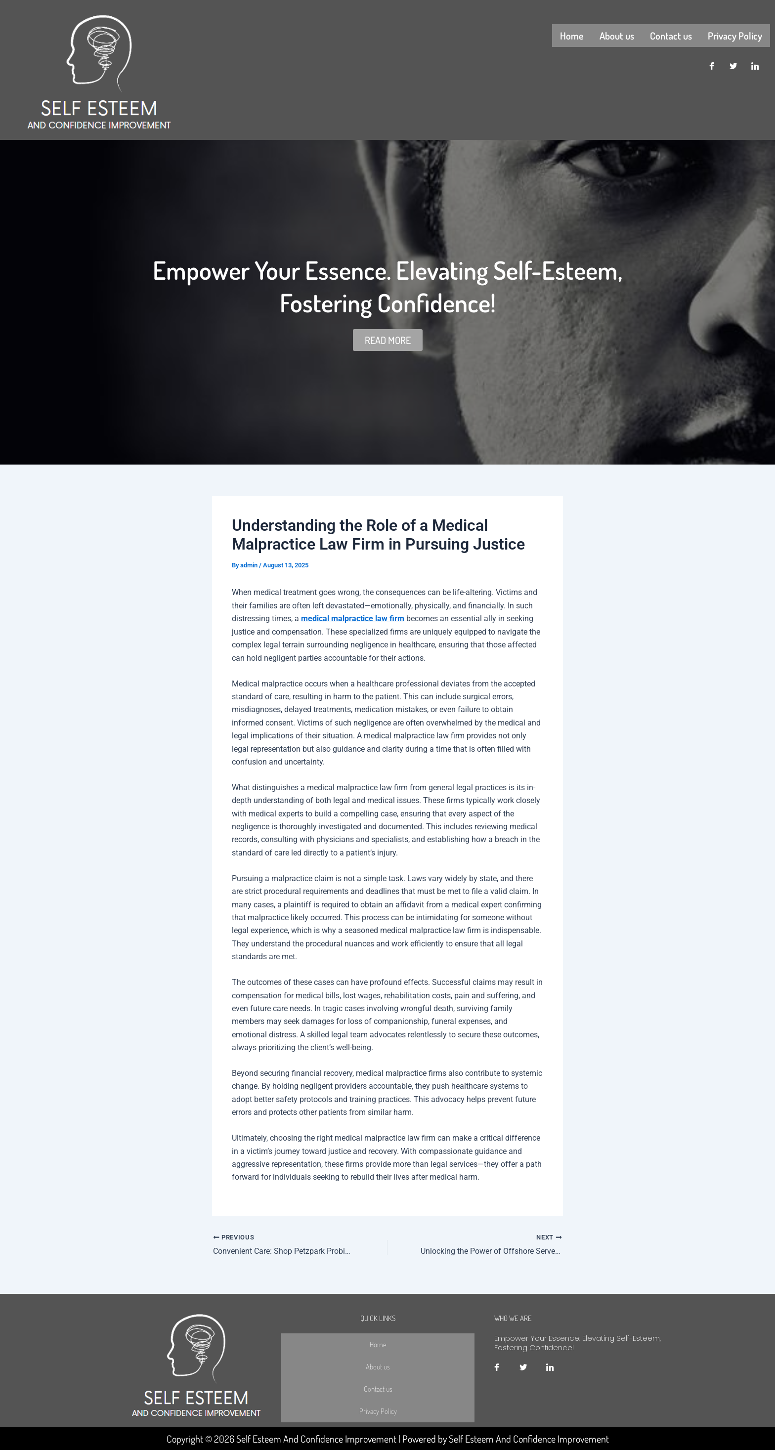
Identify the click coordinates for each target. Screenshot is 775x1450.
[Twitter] (733, 65)
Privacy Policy (735, 35)
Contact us (671, 35)
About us (617, 35)
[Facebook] (711, 65)
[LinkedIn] (755, 65)
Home (572, 35)
